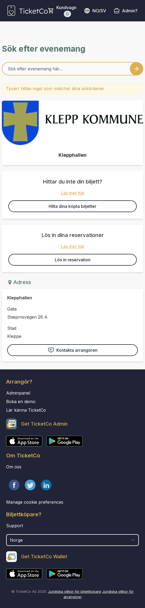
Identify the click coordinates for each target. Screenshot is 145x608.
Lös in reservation (73, 259)
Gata (12, 309)
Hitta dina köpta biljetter (72, 206)
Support (14, 525)
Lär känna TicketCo (26, 410)
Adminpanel (18, 393)
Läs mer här (72, 193)
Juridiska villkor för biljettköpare (74, 591)
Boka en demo (21, 401)
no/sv (95, 10)
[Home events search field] (72, 68)
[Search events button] (136, 68)
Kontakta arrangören (72, 350)
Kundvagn (66, 11)
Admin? (130, 10)
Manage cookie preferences (34, 502)
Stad (11, 328)
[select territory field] (72, 540)
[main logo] (27, 11)
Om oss (13, 466)
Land (11, 531)
